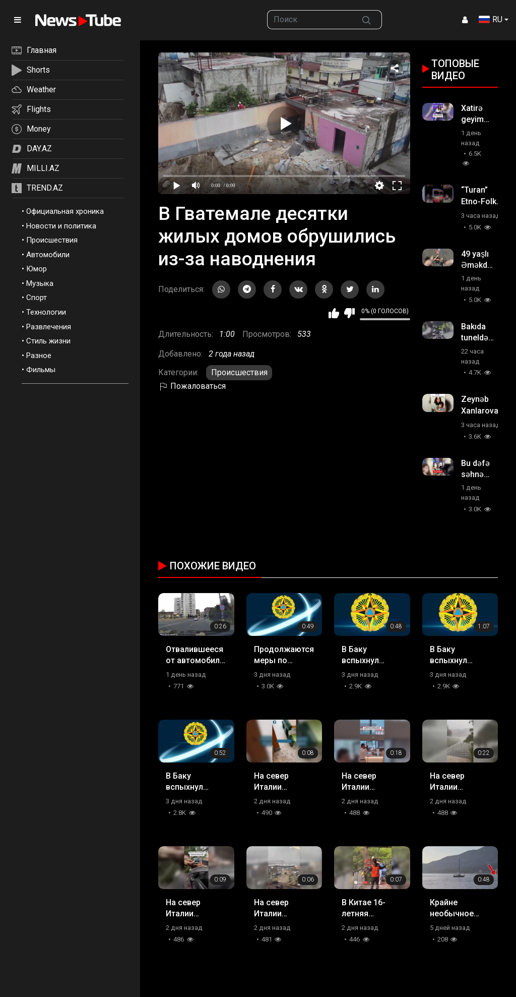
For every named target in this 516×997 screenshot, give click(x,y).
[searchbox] (309, 19)
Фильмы (40, 369)
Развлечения (48, 326)
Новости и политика (61, 225)
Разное (38, 355)
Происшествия (52, 240)
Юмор (36, 268)
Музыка (39, 283)
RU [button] (490, 19)
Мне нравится (334, 313)
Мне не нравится (349, 313)
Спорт (36, 297)
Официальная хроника (65, 211)
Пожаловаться (192, 386)
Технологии (46, 312)
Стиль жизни (48, 340)
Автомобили (48, 254)
